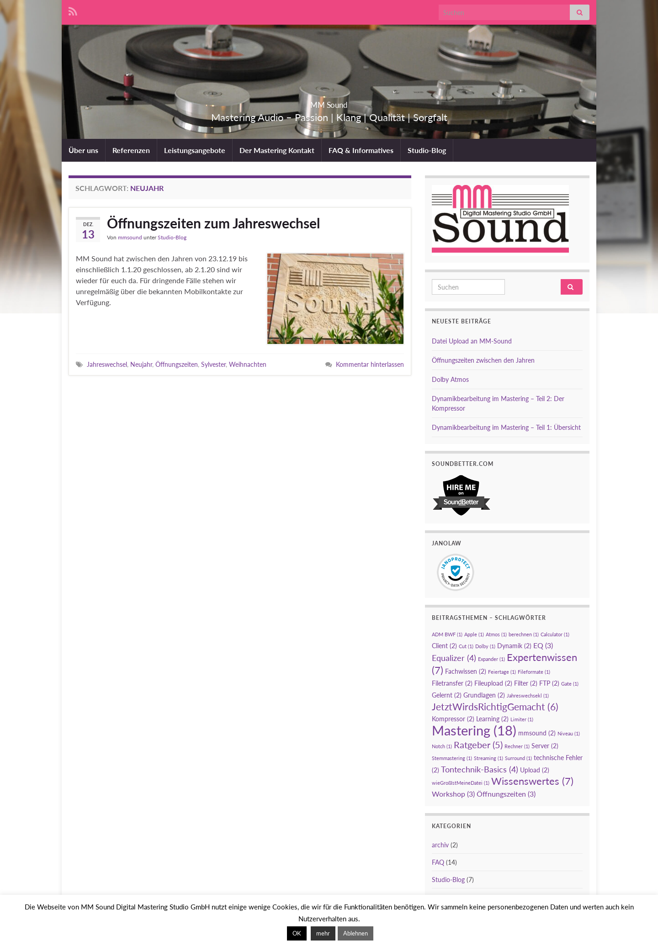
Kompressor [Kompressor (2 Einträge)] (453, 719)
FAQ (438, 862)
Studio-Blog (427, 150)
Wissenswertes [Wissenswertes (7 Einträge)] (532, 781)
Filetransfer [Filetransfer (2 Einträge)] (452, 683)
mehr (323, 933)
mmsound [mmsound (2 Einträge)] (537, 733)
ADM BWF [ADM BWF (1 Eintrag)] (447, 634)
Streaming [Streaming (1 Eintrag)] (488, 758)
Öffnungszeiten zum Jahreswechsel (213, 223)
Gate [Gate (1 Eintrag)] (569, 684)
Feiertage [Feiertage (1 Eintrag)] (502, 672)
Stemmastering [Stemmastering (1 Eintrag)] (452, 758)
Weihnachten (247, 364)
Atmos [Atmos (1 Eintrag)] (496, 634)
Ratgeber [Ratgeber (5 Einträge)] (478, 744)
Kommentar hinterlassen (370, 364)
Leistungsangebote (194, 150)
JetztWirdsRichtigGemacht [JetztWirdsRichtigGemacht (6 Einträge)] (495, 707)
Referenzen (131, 150)
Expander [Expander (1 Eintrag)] (491, 659)
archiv (440, 845)
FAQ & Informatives (361, 150)
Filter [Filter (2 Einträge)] (525, 683)
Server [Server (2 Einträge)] (544, 746)
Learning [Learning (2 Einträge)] (492, 719)
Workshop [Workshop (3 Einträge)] (453, 793)
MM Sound (329, 102)
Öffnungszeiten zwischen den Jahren (483, 360)
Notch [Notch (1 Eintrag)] (442, 746)
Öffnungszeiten (176, 364)
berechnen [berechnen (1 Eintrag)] (524, 634)
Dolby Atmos (450, 379)
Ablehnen (355, 933)
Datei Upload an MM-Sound (472, 341)
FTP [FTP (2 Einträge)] (549, 683)
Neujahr (141, 364)
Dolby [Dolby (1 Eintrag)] (485, 646)
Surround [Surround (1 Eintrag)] (518, 758)
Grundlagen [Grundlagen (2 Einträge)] (484, 695)
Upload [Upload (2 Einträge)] (534, 770)
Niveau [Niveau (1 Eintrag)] (568, 733)
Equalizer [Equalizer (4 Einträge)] (454, 658)
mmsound (130, 237)
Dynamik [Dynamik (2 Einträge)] (514, 646)
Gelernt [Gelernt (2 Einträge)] (447, 695)
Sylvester (213, 364)
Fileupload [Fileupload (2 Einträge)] (493, 683)
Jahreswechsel (107, 364)
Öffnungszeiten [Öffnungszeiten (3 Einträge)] (506, 793)
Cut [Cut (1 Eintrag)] (466, 646)
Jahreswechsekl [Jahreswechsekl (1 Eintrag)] (528, 695)
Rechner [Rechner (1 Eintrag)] (517, 746)
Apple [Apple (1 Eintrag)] (474, 634)
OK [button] (296, 933)
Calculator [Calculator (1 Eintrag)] (555, 634)
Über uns (83, 150)
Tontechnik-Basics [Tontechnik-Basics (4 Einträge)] (479, 769)
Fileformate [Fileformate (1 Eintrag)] (534, 672)
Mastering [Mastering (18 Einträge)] (474, 730)
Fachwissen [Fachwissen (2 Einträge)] (465, 671)
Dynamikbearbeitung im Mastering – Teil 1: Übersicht (506, 427)
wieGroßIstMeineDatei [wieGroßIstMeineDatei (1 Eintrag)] (460, 783)
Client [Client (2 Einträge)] (444, 646)
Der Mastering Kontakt (276, 150)
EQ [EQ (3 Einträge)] (543, 645)
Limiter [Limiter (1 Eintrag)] (521, 719)
